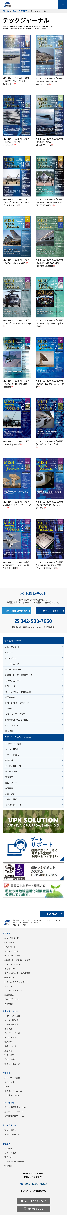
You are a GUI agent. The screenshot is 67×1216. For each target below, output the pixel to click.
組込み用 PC (9, 977)
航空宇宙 (9, 788)
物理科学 (9, 776)
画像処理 (9, 760)
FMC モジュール (11, 999)
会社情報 (8, 1148)
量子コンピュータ (13, 804)
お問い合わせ (36, 593)
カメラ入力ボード (13, 680)
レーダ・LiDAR (12, 749)
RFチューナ (10, 686)
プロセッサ (9, 1082)
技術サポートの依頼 (50, 611)
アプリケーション (10, 1010)
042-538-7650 (36, 620)
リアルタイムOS (11, 1095)
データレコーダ (12, 663)
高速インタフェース (13, 1090)
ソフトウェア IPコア (13, 990)
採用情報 (8, 1165)
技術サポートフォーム (14, 1111)
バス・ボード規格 (12, 1077)
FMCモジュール (12, 725)
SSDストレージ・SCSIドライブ (19, 674)
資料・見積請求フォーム (15, 1107)
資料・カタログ (19, 11)
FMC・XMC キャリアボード (16, 981)
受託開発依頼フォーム (14, 1115)
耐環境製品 (9, 994)
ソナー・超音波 (12, 754)
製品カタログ (10, 1130)
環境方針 (8, 1157)
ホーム (6, 11)
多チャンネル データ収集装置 (17, 973)
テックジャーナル (12, 1134)
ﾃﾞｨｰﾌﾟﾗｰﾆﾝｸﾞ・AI (13, 765)
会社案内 (6, 1143)
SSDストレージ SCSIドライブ (17, 959)
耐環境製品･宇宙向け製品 (16, 719)
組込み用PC (10, 697)
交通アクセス (10, 1152)
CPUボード (10, 652)
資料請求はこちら (35, 1208)
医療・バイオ (11, 782)
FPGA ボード (11, 658)
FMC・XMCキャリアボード (17, 702)
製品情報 (6, 933)
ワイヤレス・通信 (13, 743)
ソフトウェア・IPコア (15, 714)
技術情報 (6, 1073)
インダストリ (11, 771)
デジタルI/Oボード (13, 669)
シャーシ (9, 708)
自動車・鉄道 (11, 799)
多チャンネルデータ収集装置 (18, 691)
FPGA (6, 1086)
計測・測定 (10, 793)
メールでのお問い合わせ (35, 1200)
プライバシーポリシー (14, 1161)
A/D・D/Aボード (12, 647)
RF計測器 (9, 730)
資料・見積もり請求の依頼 (16, 611)
